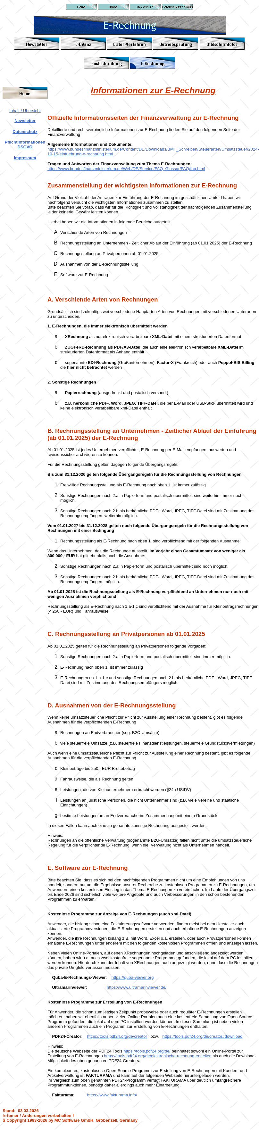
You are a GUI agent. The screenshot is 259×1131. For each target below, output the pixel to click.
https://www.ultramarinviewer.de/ (136, 987)
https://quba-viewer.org (133, 977)
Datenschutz (25, 131)
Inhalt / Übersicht (25, 110)
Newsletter (25, 120)
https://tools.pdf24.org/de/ (147, 1051)
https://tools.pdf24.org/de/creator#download (202, 1036)
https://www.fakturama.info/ (112, 1095)
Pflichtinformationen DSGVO (25, 144)
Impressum (25, 157)
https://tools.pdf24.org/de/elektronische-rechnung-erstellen (157, 1055)
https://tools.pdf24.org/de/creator (117, 1036)
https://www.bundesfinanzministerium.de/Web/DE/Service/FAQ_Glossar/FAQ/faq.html (126, 168)
